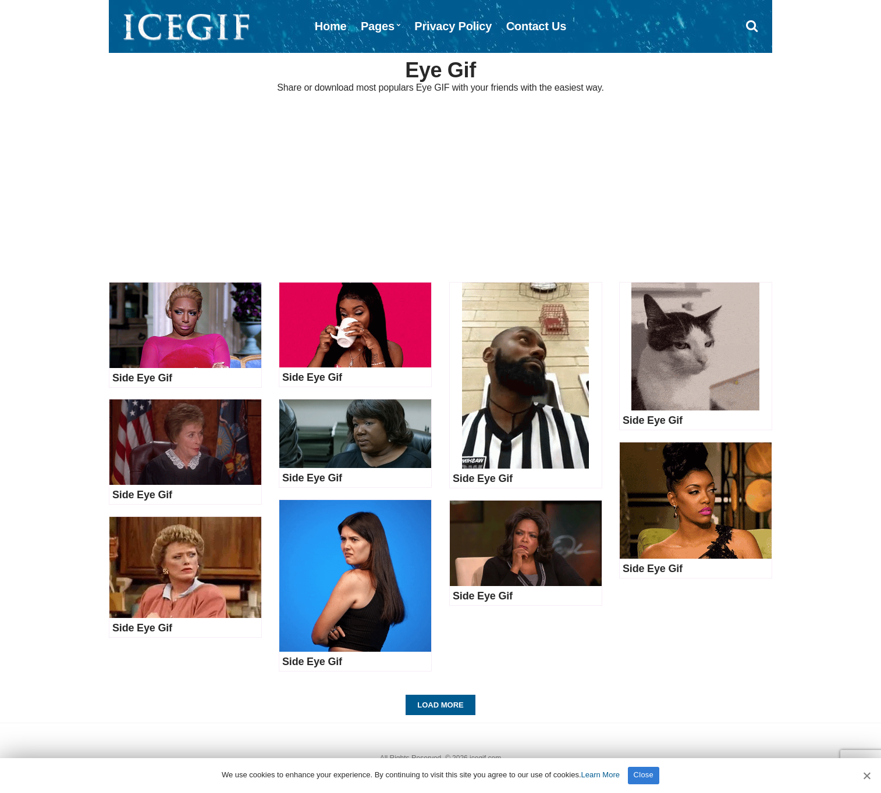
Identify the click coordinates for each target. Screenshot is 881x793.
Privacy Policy (453, 26)
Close (644, 774)
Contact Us (536, 26)
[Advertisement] (440, 189)
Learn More (600, 774)
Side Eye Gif (142, 378)
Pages (378, 26)
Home (331, 26)
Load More (440, 705)
